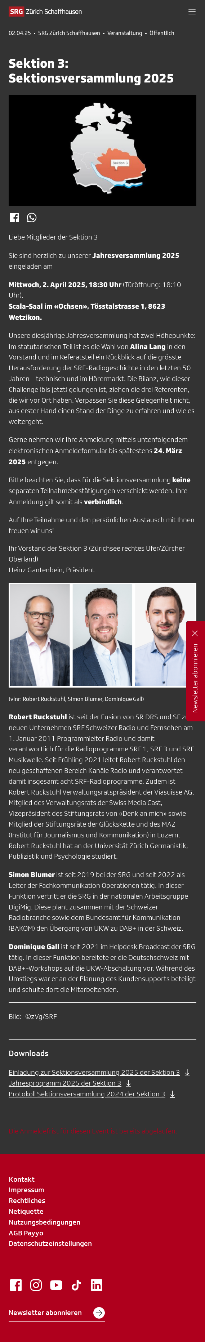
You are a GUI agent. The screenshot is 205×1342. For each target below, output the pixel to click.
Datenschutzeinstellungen (50, 1243)
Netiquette (26, 1211)
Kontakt (22, 1179)
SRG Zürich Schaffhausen (69, 33)
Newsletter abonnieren (57, 1313)
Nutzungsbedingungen (44, 1222)
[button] (192, 11)
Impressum (26, 1190)
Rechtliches (27, 1200)
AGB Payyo (26, 1233)
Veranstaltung (124, 33)
